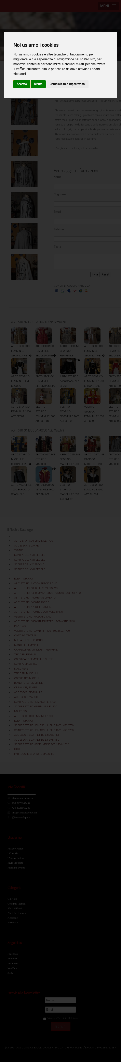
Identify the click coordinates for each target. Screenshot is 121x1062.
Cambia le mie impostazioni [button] (67, 84)
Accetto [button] (22, 84)
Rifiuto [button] (38, 84)
